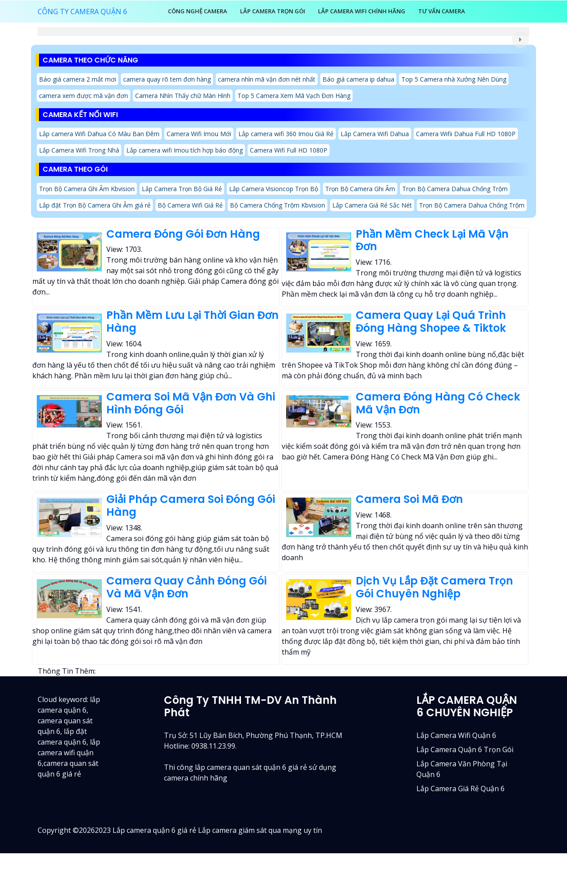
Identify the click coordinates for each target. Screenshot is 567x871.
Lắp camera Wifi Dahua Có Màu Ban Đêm (99, 133)
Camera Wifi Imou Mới (199, 133)
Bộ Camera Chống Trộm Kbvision (277, 205)
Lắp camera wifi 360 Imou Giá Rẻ (286, 133)
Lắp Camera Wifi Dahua (375, 133)
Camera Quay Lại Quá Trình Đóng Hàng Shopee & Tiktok (431, 321)
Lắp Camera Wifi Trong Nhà (79, 150)
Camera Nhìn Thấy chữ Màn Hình (182, 95)
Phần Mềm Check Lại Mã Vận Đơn (432, 240)
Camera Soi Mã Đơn (409, 499)
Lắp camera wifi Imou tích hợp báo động (184, 150)
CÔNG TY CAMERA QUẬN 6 (82, 11)
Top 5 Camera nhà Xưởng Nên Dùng (453, 79)
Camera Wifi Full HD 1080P (288, 150)
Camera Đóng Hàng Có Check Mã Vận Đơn (438, 403)
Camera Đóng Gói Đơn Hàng (183, 234)
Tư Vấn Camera (441, 11)
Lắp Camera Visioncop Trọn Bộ (273, 188)
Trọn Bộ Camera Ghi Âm (360, 188)
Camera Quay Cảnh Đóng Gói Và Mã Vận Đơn (186, 587)
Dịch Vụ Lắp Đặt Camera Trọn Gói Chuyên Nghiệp (434, 587)
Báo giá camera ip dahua (358, 79)
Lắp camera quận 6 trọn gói (464, 749)
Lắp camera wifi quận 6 (456, 735)
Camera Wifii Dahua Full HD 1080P (466, 133)
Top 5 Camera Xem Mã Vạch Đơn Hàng (293, 95)
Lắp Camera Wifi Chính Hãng (361, 11)
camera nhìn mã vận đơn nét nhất (266, 79)
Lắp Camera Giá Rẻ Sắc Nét (372, 205)
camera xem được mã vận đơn (83, 95)
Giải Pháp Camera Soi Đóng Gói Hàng (190, 505)
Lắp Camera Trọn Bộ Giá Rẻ (182, 188)
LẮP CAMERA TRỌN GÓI (272, 11)
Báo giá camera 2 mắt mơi (77, 79)
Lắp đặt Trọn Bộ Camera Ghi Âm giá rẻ (95, 205)
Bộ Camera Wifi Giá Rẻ (190, 205)
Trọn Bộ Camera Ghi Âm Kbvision (87, 188)
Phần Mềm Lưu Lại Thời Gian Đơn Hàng (192, 321)
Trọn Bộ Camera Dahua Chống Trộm (455, 188)
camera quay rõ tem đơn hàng (167, 79)
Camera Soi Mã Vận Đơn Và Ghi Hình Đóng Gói (190, 403)
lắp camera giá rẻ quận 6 (460, 788)
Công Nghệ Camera (197, 11)
